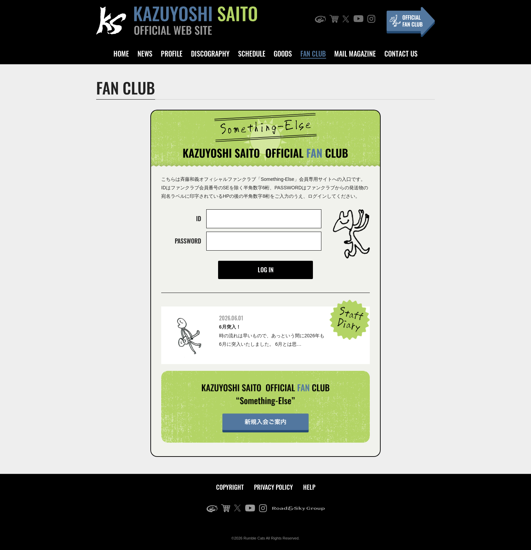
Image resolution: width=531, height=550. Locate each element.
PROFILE (172, 53)
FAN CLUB (313, 53)
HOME (121, 53)
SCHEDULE (252, 53)
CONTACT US (401, 53)
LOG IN (266, 269)
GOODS (283, 53)
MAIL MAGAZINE (355, 53)
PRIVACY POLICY (273, 487)
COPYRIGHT (230, 487)
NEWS (144, 53)
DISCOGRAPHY (210, 53)
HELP (309, 487)
